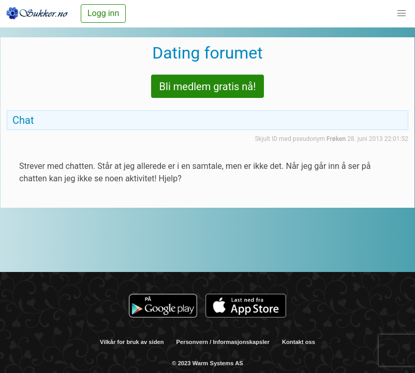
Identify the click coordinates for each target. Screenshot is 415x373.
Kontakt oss (298, 342)
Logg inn (103, 13)
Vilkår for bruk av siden (132, 342)
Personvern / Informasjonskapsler (223, 342)
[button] (401, 13)
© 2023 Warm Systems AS (207, 363)
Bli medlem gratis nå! (207, 86)
